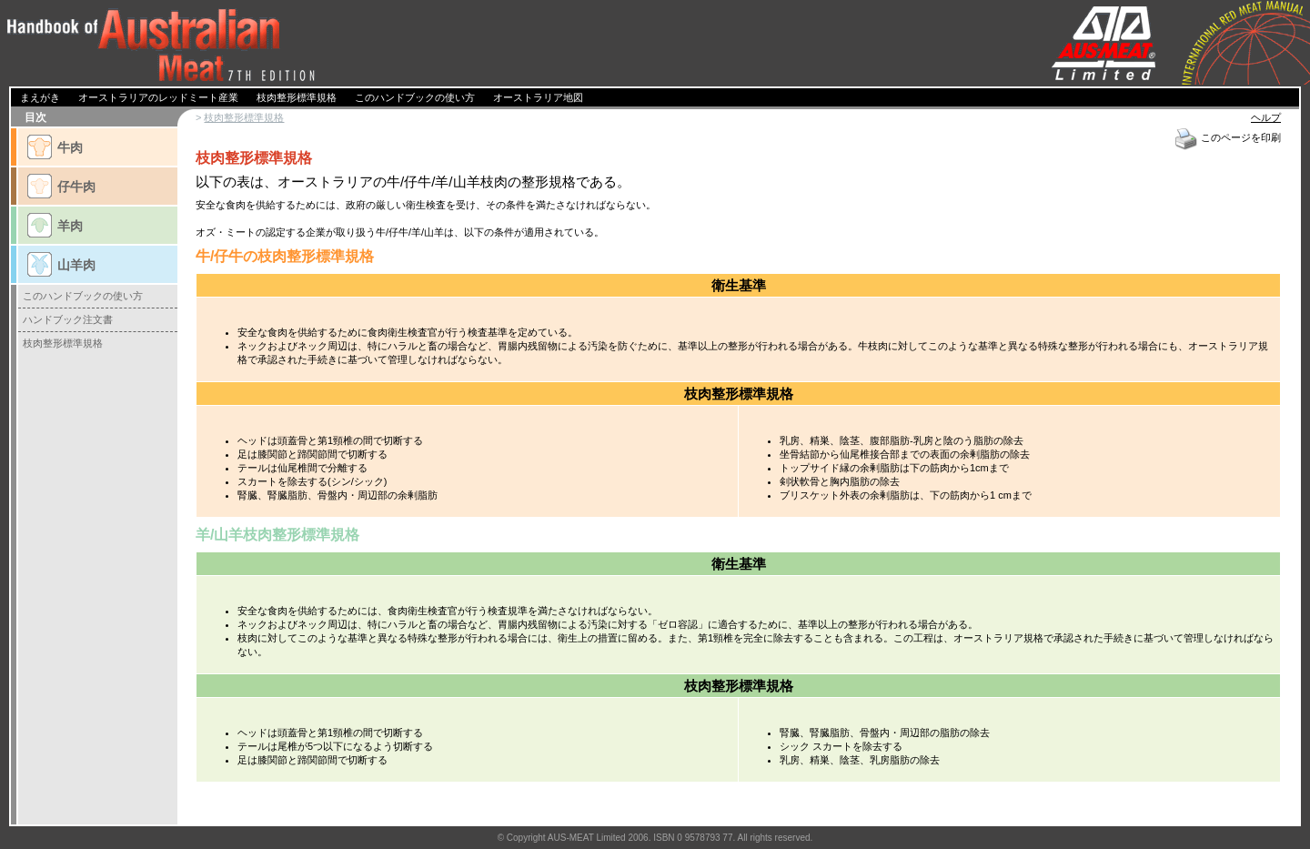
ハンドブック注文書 (68, 319)
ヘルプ (1266, 117)
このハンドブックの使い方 (83, 295)
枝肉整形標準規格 (244, 117)
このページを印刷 (1227, 137)
